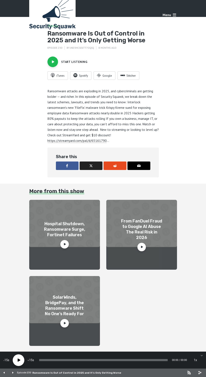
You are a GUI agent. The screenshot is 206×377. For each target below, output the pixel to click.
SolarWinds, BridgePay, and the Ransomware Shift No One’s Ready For (64, 305)
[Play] (18, 360)
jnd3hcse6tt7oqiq (82, 47)
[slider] (103, 360)
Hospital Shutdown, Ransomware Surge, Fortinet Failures (64, 229)
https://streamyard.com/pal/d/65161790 (77, 140)
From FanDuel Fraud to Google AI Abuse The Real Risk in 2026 (141, 229)
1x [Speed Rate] (195, 360)
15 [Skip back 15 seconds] (6, 360)
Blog (54, 26)
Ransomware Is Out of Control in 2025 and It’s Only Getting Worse (76, 372)
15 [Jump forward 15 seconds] (30, 360)
